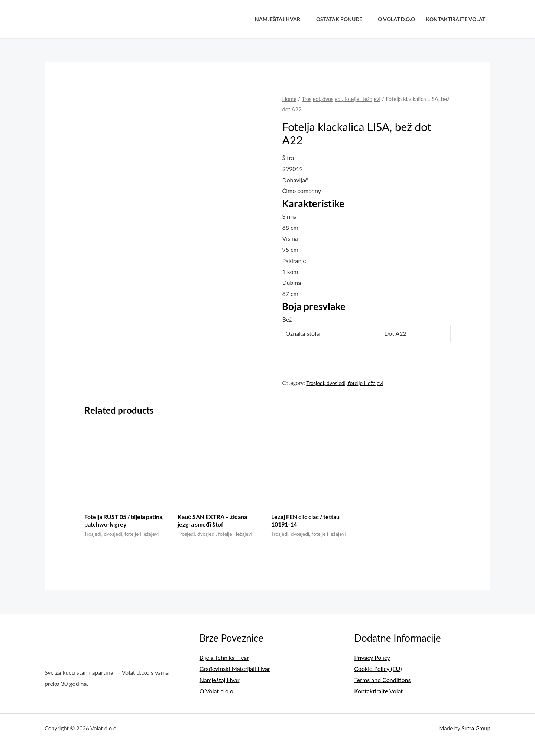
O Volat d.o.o (396, 19)
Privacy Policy (372, 657)
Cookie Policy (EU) (378, 668)
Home (289, 98)
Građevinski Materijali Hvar (235, 668)
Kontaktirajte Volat (455, 19)
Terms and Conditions (382, 679)
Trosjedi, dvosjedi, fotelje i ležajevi (342, 98)
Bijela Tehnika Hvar (224, 657)
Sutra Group (475, 727)
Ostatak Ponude (339, 19)
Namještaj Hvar (278, 19)
